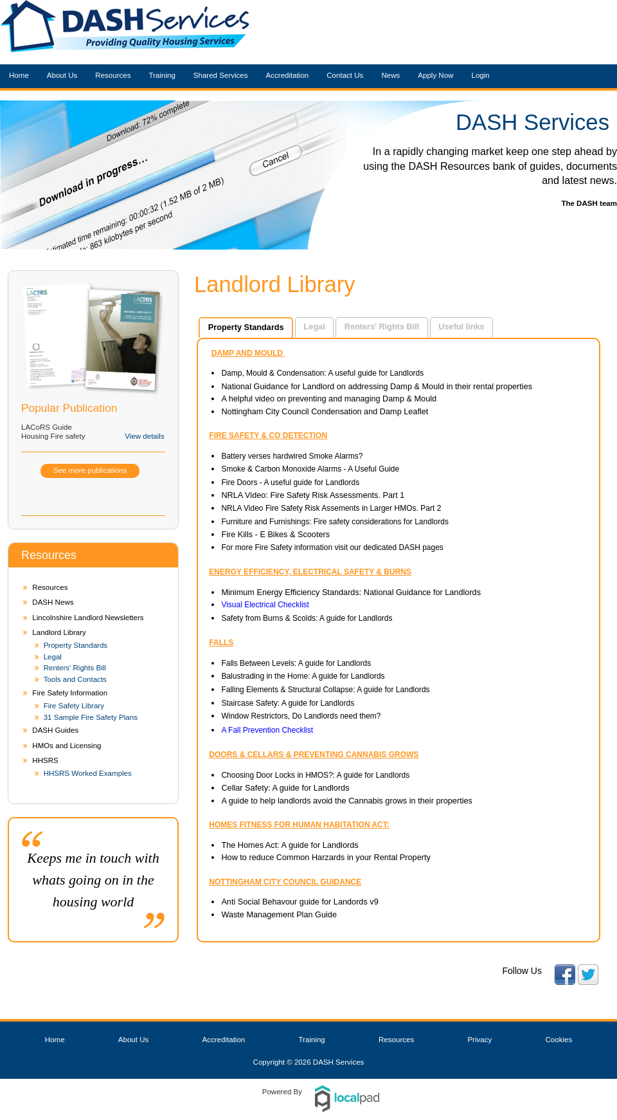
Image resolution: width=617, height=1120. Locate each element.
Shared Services (220, 75)
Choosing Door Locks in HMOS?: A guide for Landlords (315, 775)
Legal (53, 657)
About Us (62, 75)
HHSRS (45, 760)
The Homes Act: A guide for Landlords (289, 845)
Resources (112, 75)
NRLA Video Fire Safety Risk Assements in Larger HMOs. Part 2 (331, 508)
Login (480, 75)
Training (162, 75)
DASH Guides (55, 730)
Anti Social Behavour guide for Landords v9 (299, 901)
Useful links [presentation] (461, 326)
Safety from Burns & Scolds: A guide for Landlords (306, 618)
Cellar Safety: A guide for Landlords (286, 788)
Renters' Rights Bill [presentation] (382, 326)
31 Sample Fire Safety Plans (91, 717)
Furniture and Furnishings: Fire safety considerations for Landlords (335, 521)
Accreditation (287, 75)
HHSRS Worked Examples (88, 773)
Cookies (559, 1039)
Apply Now (435, 75)
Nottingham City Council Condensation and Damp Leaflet (324, 411)
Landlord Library (58, 632)
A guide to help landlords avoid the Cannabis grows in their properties (346, 800)
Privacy (479, 1039)
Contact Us (344, 75)
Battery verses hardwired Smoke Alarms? (291, 456)
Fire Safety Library (74, 706)
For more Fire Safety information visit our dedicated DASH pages (332, 547)
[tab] (246, 327)
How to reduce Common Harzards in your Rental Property (325, 857)
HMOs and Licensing (66, 745)
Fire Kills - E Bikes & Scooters (276, 534)
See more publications (90, 470)
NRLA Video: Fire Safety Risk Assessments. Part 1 (312, 495)
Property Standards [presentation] (246, 327)
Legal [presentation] (314, 326)
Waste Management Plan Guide (279, 914)
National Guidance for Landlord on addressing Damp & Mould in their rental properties (376, 386)
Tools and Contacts (75, 679)
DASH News (52, 602)
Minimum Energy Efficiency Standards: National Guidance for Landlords (351, 592)
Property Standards (76, 645)
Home (19, 75)
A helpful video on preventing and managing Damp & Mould (328, 398)
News (390, 75)
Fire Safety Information (69, 693)
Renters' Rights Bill (75, 668)
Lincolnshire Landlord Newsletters (87, 617)
